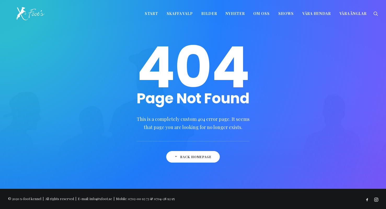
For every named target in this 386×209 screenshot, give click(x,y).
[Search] (375, 13)
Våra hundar (316, 13)
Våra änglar (353, 13)
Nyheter (235, 13)
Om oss (261, 13)
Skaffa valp (180, 13)
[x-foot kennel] (22, 13)
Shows (286, 13)
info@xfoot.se (101, 198)
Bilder (209, 13)
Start (151, 13)
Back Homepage (192, 157)
